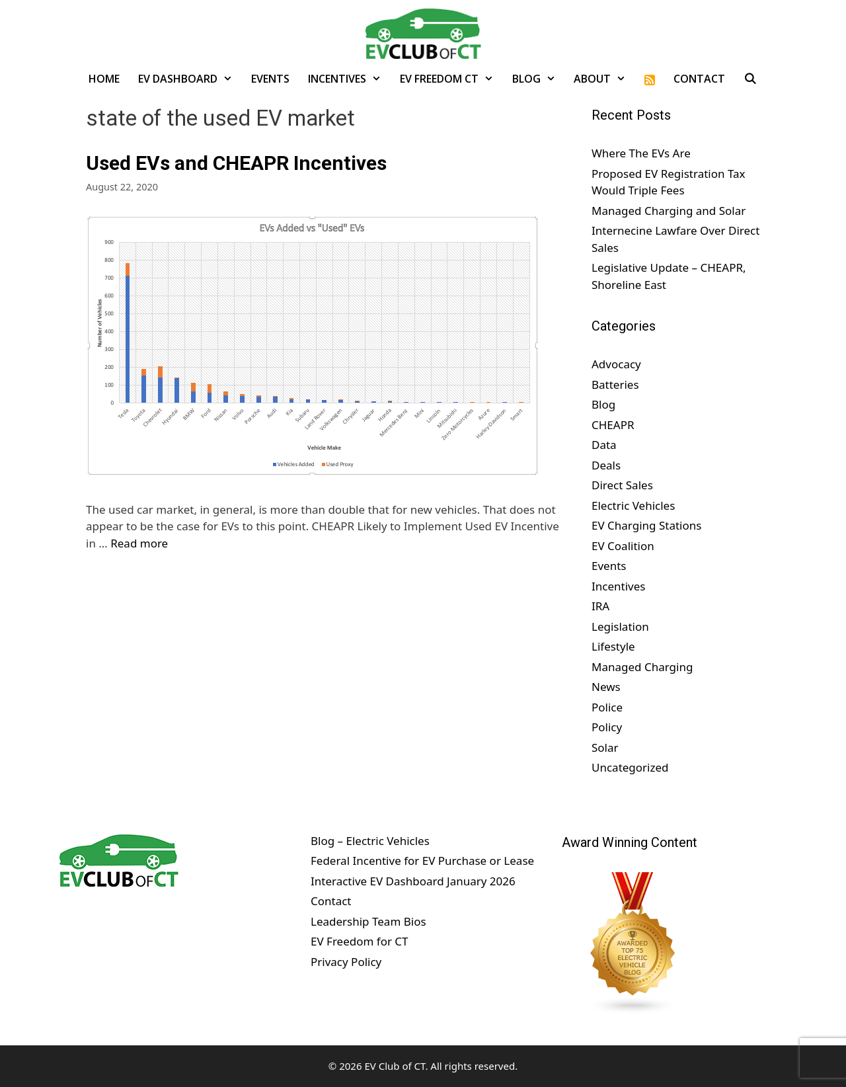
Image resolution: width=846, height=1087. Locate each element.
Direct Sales (622, 485)
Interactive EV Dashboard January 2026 (413, 881)
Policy (607, 727)
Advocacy (616, 364)
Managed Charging (642, 666)
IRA (600, 606)
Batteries (615, 384)
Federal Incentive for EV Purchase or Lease (422, 860)
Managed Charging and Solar (669, 210)
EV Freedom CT (451, 78)
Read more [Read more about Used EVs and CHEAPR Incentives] (139, 543)
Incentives (349, 78)
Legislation (620, 626)
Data (604, 444)
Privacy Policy (346, 961)
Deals (606, 465)
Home (104, 78)
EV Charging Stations (646, 525)
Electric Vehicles (633, 505)
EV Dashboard (190, 78)
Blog (538, 78)
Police (607, 707)
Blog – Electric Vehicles (370, 840)
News (606, 686)
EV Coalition (623, 545)
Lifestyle (613, 646)
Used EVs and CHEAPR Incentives (236, 163)
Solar (605, 747)
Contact (699, 78)
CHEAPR (613, 424)
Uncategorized (630, 767)
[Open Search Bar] (750, 78)
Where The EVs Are (641, 153)
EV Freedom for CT (359, 941)
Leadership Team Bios (368, 921)
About (604, 78)
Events (270, 78)
